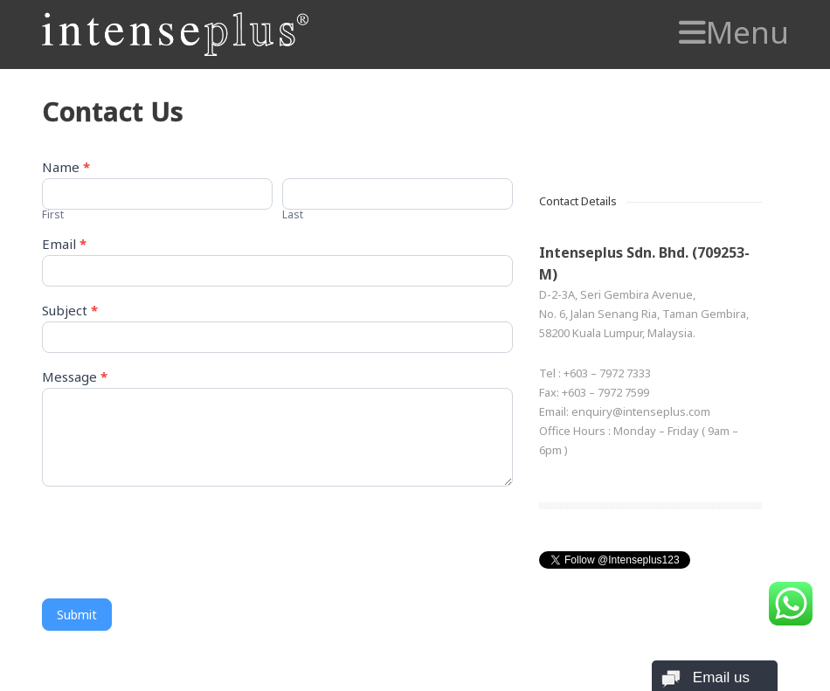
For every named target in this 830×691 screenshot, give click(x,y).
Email (64, 245)
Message (74, 377)
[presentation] (175, 538)
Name (66, 168)
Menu (734, 32)
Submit (77, 614)
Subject (70, 311)
